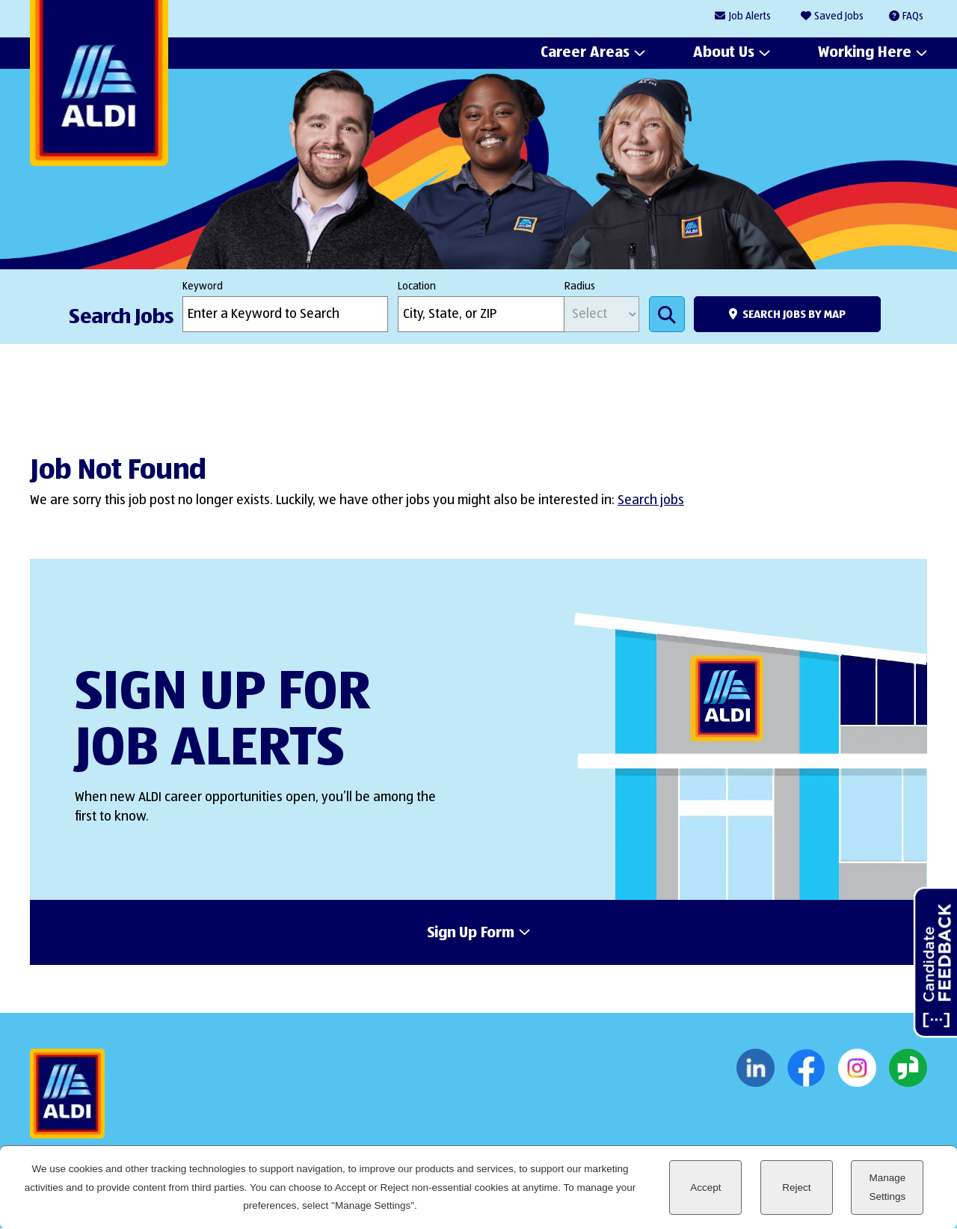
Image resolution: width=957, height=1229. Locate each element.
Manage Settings (887, 1186)
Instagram (857, 1068)
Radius (579, 286)
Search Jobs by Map (794, 314)
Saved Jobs (839, 16)
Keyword (202, 286)
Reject (796, 1187)
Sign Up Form (470, 933)
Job (750, 16)
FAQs (912, 16)
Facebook (806, 1068)
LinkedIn (755, 1068)
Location (417, 286)
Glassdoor (908, 1068)
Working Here (864, 53)
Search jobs (651, 500)
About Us (723, 53)
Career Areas (585, 53)
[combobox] (481, 314)
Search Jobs (667, 314)
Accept (705, 1187)
